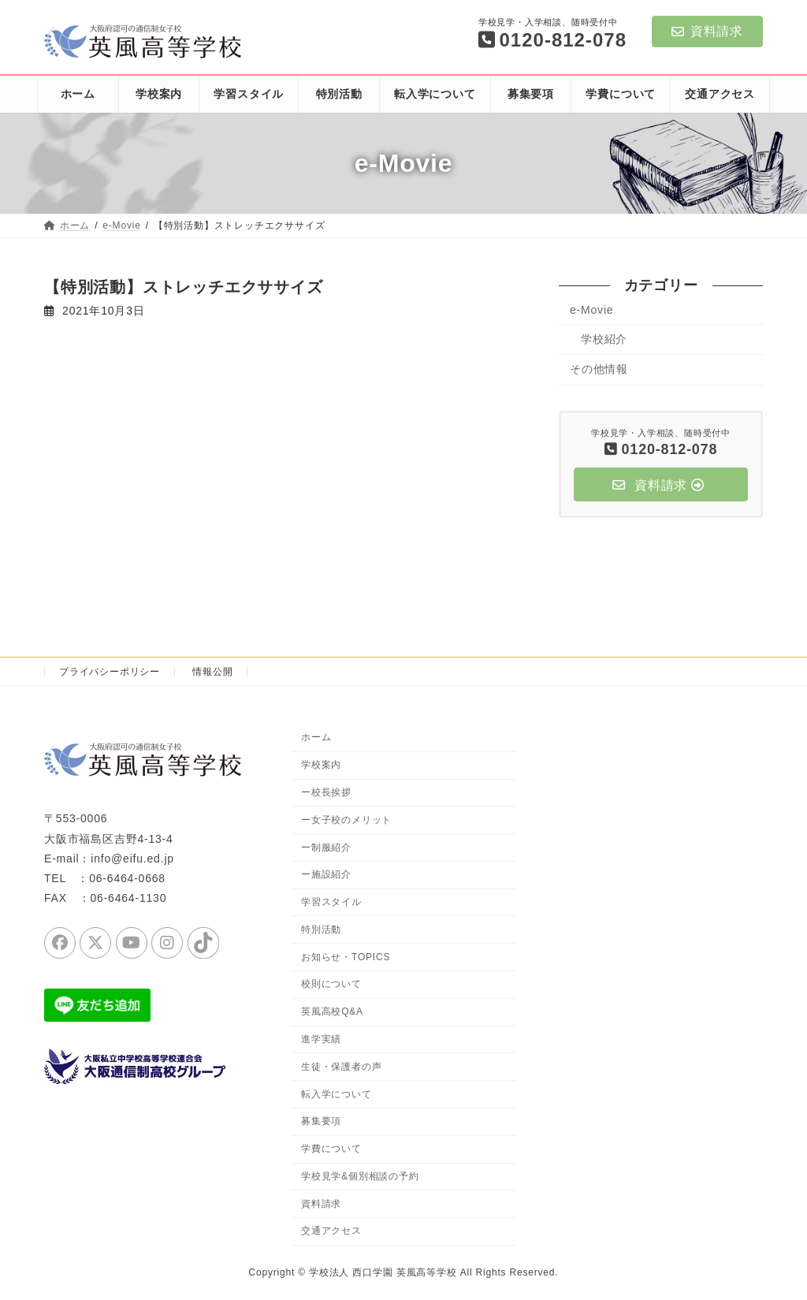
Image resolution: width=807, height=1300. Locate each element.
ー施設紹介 (326, 874)
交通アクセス (331, 1230)
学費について (331, 1148)
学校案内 (321, 764)
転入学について (336, 1093)
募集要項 (321, 1121)
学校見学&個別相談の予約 (360, 1175)
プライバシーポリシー (109, 671)
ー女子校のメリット (346, 819)
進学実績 (321, 1039)
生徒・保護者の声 (341, 1065)
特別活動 (321, 928)
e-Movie (591, 310)
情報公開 (212, 671)
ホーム (316, 737)
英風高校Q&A (332, 1011)
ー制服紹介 (326, 846)
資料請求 (707, 31)
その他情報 (599, 369)
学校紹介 (604, 339)
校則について (331, 983)
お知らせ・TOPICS (345, 956)
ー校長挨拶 (326, 792)
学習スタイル (331, 901)
